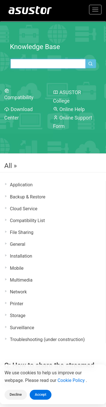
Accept (40, 394)
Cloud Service (23, 208)
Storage (17, 315)
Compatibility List (27, 220)
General (17, 244)
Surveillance (22, 327)
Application (21, 184)
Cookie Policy (72, 380)
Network (18, 292)
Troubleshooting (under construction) (47, 339)
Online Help (69, 109)
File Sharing (21, 232)
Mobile (16, 268)
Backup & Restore (27, 197)
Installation (21, 256)
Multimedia (21, 280)
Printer (16, 303)
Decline (16, 394)
